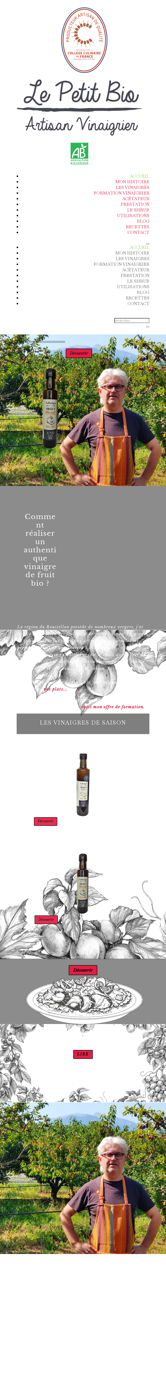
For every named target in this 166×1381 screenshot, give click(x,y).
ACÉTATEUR (135, 198)
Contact (138, 232)
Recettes (137, 227)
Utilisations (133, 215)
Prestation (135, 204)
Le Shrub (138, 210)
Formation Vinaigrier (121, 193)
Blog (143, 221)
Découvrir (76, 356)
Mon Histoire (132, 182)
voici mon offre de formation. (113, 711)
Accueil (139, 176)
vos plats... (56, 694)
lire (83, 1059)
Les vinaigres (132, 187)
